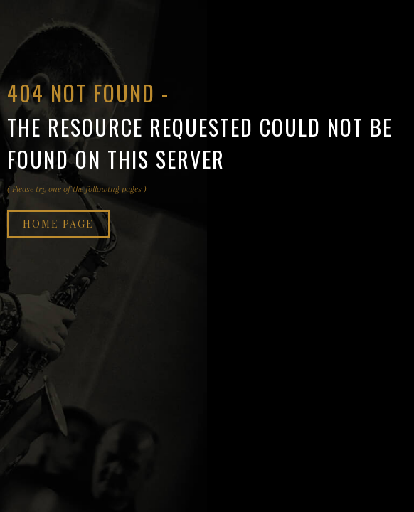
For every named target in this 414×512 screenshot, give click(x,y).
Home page (58, 223)
